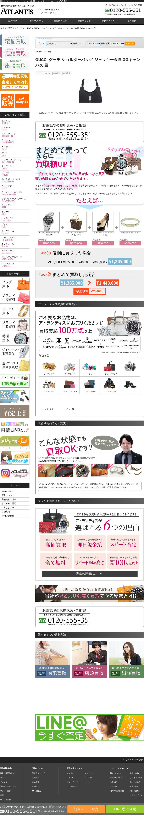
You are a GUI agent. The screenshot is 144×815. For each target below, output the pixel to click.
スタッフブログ (136, 777)
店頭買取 (65, 73)
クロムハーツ (15, 141)
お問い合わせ (8, 515)
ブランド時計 (130, 374)
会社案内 (132, 21)
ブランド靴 (130, 392)
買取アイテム (108, 21)
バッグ (53, 73)
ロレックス (89, 760)
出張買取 (35, 768)
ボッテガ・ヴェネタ (15, 180)
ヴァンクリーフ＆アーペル (15, 199)
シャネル (15, 128)
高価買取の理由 (9, 499)
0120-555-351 (125, 10)
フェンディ (15, 206)
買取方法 (112, 43)
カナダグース (15, 251)
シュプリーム (15, 232)
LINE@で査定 (125, 809)
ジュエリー (4, 764)
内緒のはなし (135, 773)
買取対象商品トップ (8, 755)
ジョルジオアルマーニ (15, 258)
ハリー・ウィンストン (15, 160)
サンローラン (15, 219)
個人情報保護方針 (117, 773)
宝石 (89, 374)
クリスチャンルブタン (15, 193)
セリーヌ (15, 212)
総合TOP (12, 21)
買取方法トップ (38, 755)
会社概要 (113, 768)
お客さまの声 (8, 507)
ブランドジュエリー (49, 392)
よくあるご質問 (135, 5)
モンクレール (15, 245)
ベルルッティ (15, 187)
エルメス (15, 122)
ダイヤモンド (69, 374)
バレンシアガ (15, 264)
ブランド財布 (69, 392)
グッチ (41, 73)
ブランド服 (109, 392)
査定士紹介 (134, 768)
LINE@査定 (36, 773)
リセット (130, 43)
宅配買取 (35, 760)
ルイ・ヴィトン (15, 135)
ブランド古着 (5, 773)
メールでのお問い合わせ (115, 5)
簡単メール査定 (86, 809)
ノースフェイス (15, 238)
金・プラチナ (49, 374)
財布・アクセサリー (8, 768)
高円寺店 (79, 73)
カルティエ (15, 147)
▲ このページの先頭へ (133, 741)
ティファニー (15, 167)
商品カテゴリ (86, 43)
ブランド (55, 43)
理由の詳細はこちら (89, 555)
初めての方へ (36, 21)
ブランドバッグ (110, 374)
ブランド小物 (89, 392)
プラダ (15, 225)
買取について (60, 21)
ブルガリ (15, 173)
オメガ (87, 764)
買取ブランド (84, 21)
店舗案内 (6, 511)
